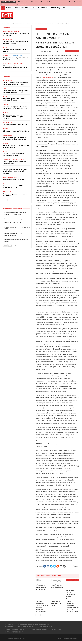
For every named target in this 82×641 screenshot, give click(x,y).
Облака (8, 8)
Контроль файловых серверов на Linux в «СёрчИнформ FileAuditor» (14, 138)
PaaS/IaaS (6, 112)
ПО (2, 8)
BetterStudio (74, 638)
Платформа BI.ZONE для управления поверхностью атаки (15, 42)
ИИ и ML (53, 8)
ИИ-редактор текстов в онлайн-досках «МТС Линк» (14, 99)
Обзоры (49, 1)
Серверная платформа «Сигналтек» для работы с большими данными (15, 107)
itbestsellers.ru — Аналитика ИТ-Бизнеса (19, 627)
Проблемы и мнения (41, 29)
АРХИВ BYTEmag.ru (46, 627)
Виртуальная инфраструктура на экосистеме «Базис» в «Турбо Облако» (14, 116)
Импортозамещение (24, 1)
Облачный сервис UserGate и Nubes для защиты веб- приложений (15, 83)
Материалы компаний (7, 4)
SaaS (4, 63)
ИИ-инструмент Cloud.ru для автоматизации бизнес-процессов (15, 66)
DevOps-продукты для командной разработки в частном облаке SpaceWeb (15, 171)
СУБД (4, 88)
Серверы (5, 104)
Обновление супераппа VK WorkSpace (16, 131)
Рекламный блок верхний (14, 632)
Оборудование (43, 8)
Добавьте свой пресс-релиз (15, 629)
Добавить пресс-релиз (21, 4)
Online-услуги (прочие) (73, 580)
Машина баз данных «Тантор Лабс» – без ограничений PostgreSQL (16, 91)
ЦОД (58, 8)
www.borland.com (48, 77)
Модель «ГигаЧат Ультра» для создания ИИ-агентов (13, 154)
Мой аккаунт (56, 629)
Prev (38, 615)
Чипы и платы (30, 8)
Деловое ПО (6, 55)
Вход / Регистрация (75, 1)
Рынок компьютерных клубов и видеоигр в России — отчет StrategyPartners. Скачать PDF (14, 221)
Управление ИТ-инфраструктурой (13, 159)
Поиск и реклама (16, 55)
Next (42, 615)
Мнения (42, 1)
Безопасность (19, 8)
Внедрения (34, 1)
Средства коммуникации (11, 31)
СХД (4, 183)
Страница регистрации (38, 629)
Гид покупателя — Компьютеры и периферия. (35, 624)
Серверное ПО (7, 191)
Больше (64, 8)
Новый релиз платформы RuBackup (15, 125)
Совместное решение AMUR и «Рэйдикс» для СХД (13, 186)
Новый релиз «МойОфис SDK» (13, 179)
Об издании (9, 624)
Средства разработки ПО (72, 50)
